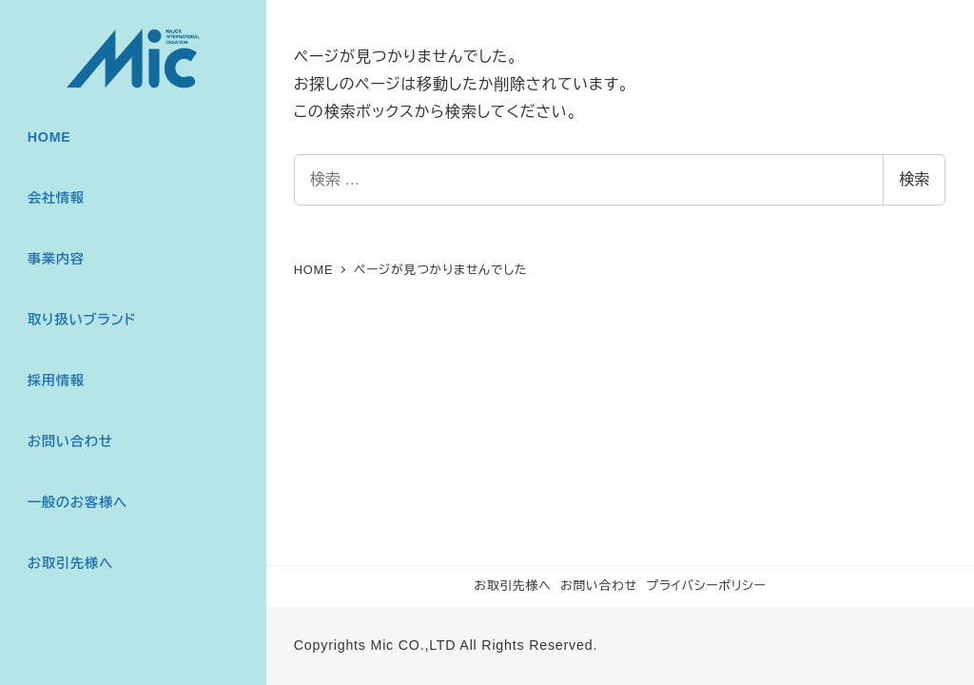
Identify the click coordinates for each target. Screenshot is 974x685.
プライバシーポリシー (707, 585)
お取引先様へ (512, 585)
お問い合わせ (598, 585)
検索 (914, 179)
